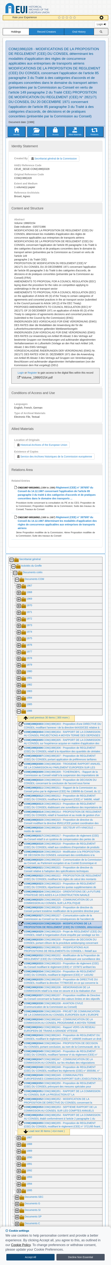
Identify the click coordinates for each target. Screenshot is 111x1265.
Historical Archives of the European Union (42, 445)
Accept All (30, 1257)
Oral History (79, 31)
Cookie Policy (21, 1245)
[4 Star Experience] (71, 17)
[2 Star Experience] (63, 17)
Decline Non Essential (80, 1257)
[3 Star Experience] (67, 17)
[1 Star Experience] (60, 17)
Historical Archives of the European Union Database (37, 9)
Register (32, 372)
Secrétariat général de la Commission (54, 158)
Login (101, 24)
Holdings (16, 31)
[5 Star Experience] (75, 17)
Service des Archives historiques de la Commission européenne (54, 456)
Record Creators (46, 31)
